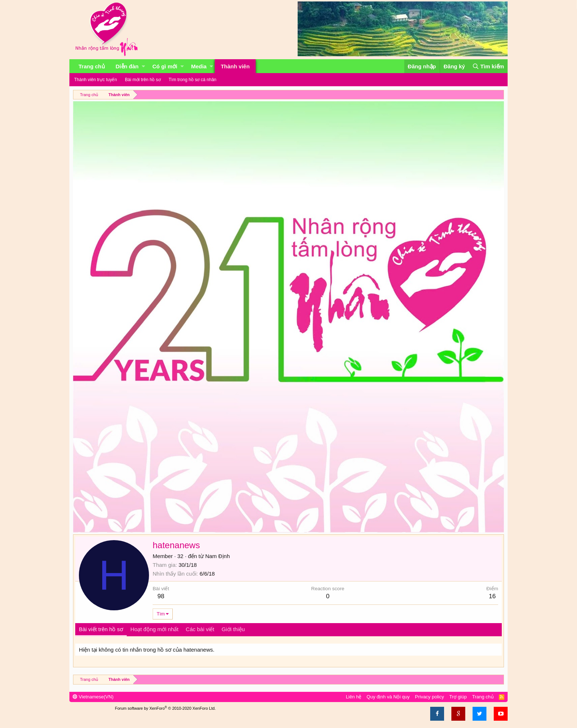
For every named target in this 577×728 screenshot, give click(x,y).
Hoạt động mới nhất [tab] (154, 629)
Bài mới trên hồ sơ (143, 79)
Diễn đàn (127, 66)
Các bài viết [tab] (200, 629)
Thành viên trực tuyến (95, 79)
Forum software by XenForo (165, 708)
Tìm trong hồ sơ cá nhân (193, 79)
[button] (143, 66)
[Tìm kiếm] (488, 66)
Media (199, 66)
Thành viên (235, 66)
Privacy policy (429, 696)
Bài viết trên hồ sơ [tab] (101, 629)
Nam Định (217, 556)
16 (492, 596)
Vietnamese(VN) (93, 696)
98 (160, 596)
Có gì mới (164, 66)
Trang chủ (92, 66)
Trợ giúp (458, 696)
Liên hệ (353, 696)
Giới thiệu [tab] (233, 629)
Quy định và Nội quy (388, 696)
